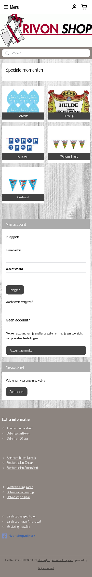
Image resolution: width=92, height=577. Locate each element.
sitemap (42, 560)
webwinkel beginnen (62, 560)
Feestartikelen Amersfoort (22, 467)
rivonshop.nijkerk (18, 536)
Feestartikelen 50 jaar (20, 462)
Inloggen (15, 289)
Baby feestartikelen (18, 433)
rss (48, 560)
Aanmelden (17, 391)
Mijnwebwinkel (46, 568)
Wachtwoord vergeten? (19, 301)
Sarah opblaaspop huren (21, 516)
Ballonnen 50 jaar (17, 438)
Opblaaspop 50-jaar (18, 496)
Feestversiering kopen (20, 486)
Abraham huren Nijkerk (21, 457)
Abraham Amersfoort (20, 428)
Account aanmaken (22, 350)
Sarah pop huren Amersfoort (24, 521)
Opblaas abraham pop (20, 492)
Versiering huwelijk (18, 526)
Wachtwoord (14, 268)
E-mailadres (14, 250)
